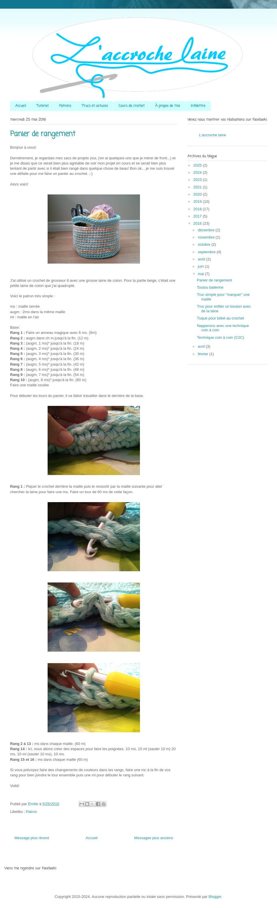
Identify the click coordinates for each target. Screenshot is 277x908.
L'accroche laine (212, 135)
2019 (198, 201)
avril (202, 346)
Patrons (65, 106)
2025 (198, 165)
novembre (207, 237)
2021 (198, 187)
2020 (198, 194)
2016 (198, 223)
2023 (198, 179)
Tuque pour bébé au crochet (220, 318)
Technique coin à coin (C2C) (220, 337)
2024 (198, 172)
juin (201, 266)
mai (201, 274)
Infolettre (198, 106)
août (202, 259)
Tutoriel (42, 106)
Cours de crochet (132, 106)
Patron (31, 811)
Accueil (20, 106)
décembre (207, 230)
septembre (207, 252)
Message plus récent (31, 838)
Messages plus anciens (153, 838)
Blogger (215, 896)
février (203, 354)
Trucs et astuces (95, 106)
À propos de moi (167, 106)
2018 (198, 209)
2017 (198, 216)
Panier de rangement (214, 280)
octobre (205, 244)
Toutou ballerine (210, 287)
